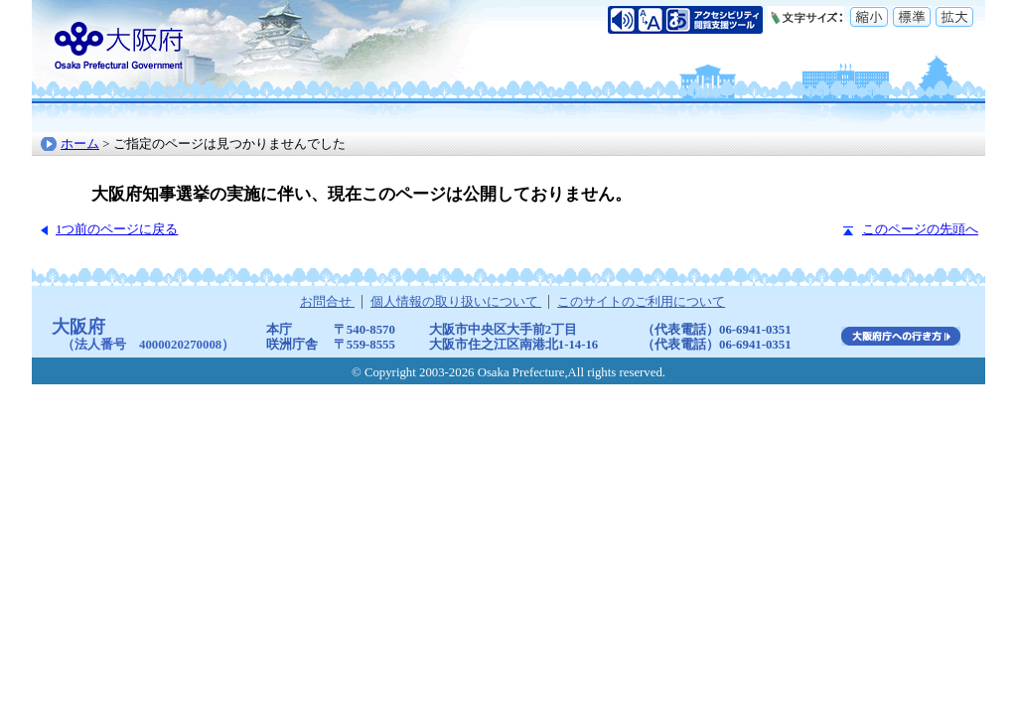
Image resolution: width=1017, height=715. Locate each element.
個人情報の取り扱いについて (455, 302)
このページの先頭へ (920, 229)
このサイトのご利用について (641, 302)
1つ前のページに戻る (117, 229)
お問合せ (327, 302)
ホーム (80, 144)
